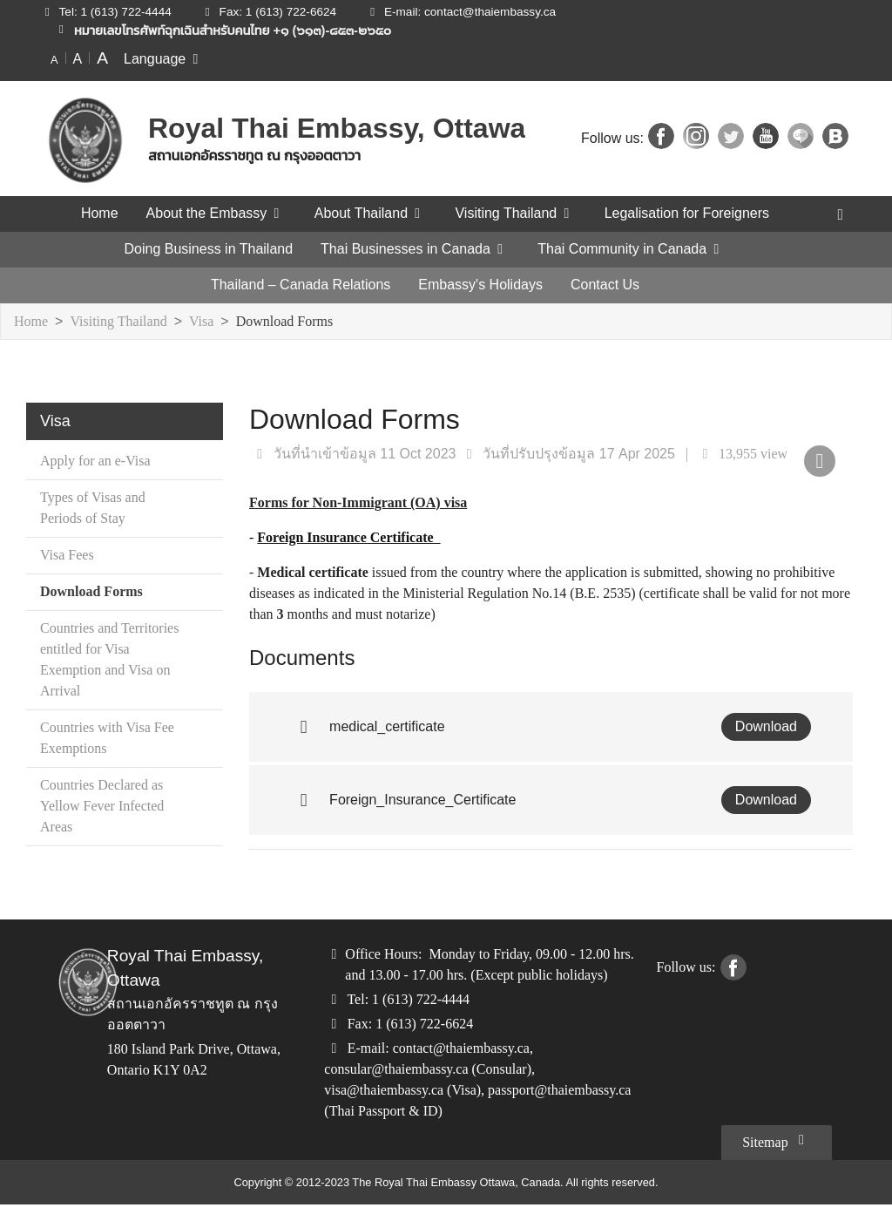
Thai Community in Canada (630, 249)
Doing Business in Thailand (208, 249)
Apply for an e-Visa (101, 461)
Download (766, 726)
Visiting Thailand (517, 213)
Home (94, 213)
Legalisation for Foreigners (691, 213)
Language (165, 58)
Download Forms (297, 322)
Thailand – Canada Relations (303, 285)
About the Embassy (210, 213)
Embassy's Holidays (481, 285)
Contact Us (603, 285)
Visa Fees (70, 555)
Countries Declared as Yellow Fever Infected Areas (109, 806)
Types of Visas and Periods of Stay (101, 508)
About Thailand (367, 213)
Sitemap (773, 1163)
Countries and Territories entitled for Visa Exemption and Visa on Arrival (110, 660)
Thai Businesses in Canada (414, 249)
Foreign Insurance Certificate (354, 537)
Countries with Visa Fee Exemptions (100, 738)
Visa (211, 322)
